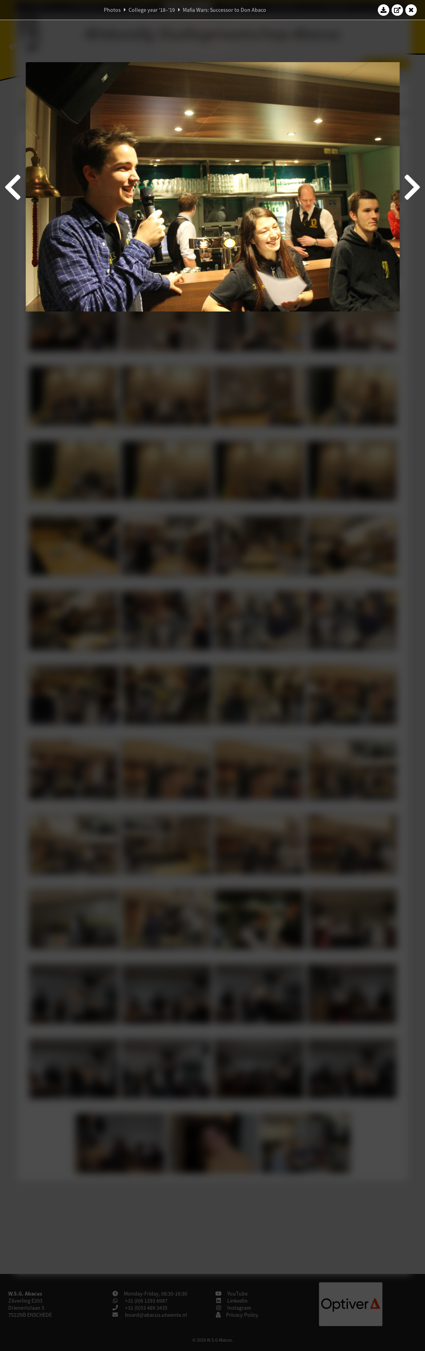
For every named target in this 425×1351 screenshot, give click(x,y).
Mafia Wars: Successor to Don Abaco (224, 9)
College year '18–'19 (152, 9)
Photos (112, 9)
